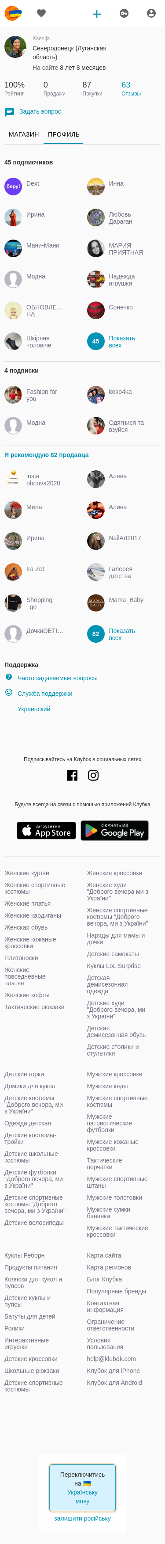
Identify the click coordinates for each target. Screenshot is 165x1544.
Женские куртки (26, 873)
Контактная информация (105, 1306)
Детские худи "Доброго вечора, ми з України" (116, 1009)
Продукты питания (30, 1267)
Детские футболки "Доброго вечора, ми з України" (33, 1179)
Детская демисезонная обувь (116, 1031)
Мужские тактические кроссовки (117, 1231)
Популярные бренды (117, 1291)
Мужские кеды (107, 1086)
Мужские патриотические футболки (109, 1123)
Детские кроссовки (31, 1358)
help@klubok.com (111, 1358)
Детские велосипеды (34, 1222)
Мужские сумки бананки (108, 1213)
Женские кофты (27, 995)
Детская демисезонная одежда (107, 984)
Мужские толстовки (114, 1197)
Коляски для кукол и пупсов (33, 1282)
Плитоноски (21, 957)
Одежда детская (27, 1123)
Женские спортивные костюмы (34, 888)
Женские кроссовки (115, 873)
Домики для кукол (29, 1086)
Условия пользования (105, 1343)
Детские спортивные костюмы (33, 1386)
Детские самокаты (113, 953)
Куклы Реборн (24, 1255)
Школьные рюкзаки (31, 1370)
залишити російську (82, 1518)
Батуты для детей (29, 1316)
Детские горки (24, 1074)
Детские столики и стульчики (113, 1050)
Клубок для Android (114, 1382)
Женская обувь (26, 927)
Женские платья (27, 903)
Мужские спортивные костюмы (117, 1101)
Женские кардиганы (32, 915)
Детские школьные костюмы (31, 1157)
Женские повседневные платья (25, 976)
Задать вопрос (32, 112)
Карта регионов (109, 1267)
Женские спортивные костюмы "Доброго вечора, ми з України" (117, 917)
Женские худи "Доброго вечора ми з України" (117, 891)
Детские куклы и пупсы (27, 1301)
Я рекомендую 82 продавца (46, 454)
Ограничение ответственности (111, 1325)
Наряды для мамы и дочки (116, 938)
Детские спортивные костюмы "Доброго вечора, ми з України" (35, 1204)
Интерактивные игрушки (26, 1343)
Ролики (14, 1328)
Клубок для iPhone (113, 1370)
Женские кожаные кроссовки (30, 942)
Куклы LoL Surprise (114, 965)
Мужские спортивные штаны (117, 1182)
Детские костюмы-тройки (30, 1138)
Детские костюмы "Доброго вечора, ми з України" (33, 1104)
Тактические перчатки (104, 1163)
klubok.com (13, 13)
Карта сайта (104, 1255)
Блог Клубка (104, 1279)
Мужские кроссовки (115, 1074)
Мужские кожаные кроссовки (113, 1145)
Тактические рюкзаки (34, 1006)
